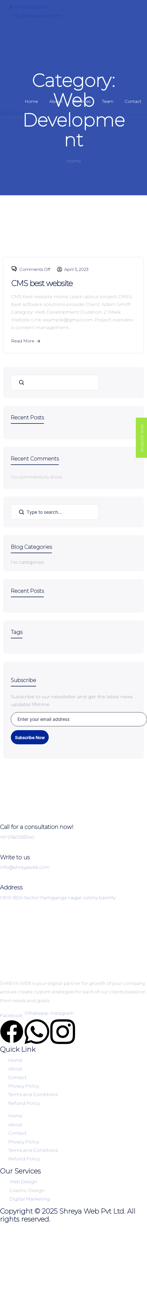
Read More (25, 341)
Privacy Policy (23, 1086)
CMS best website (41, 283)
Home (31, 101)
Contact (133, 101)
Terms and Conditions (33, 1094)
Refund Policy (24, 1103)
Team (107, 101)
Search (21, 382)
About (56, 101)
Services (82, 101)
